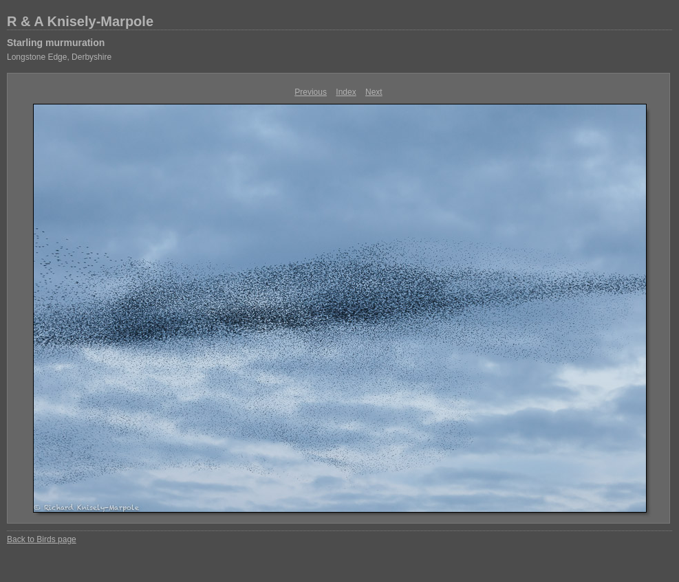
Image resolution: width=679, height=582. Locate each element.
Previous (310, 92)
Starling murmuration (56, 42)
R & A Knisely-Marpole (80, 21)
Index (346, 92)
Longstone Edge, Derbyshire (59, 57)
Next (373, 92)
